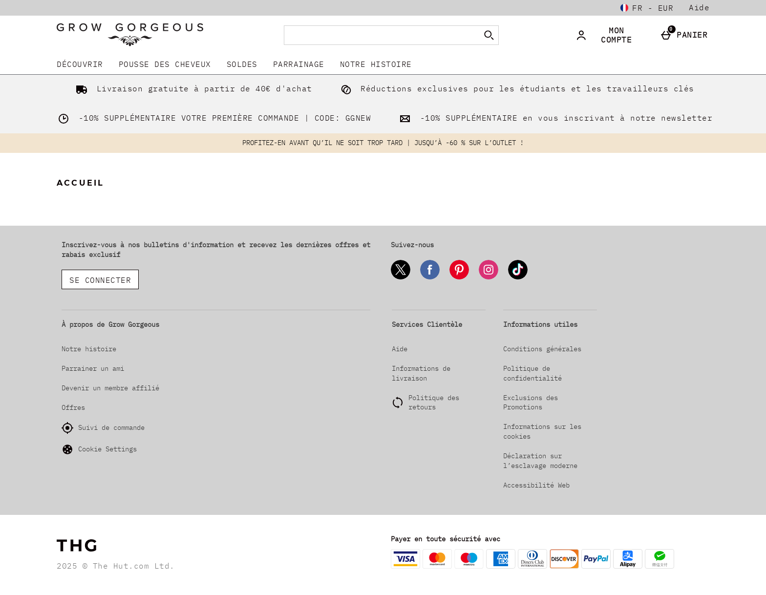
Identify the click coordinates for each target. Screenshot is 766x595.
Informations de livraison (421, 373)
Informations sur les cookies (542, 431)
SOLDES (242, 64)
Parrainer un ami (93, 368)
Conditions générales (542, 348)
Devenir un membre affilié (110, 387)
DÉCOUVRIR (80, 64)
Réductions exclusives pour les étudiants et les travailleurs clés (515, 88)
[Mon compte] (611, 35)
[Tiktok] (518, 277)
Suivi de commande (103, 428)
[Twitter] (400, 277)
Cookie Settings (99, 449)
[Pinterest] (459, 277)
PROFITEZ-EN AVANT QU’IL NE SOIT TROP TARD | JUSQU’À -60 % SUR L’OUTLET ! (383, 142)
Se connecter (100, 280)
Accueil (80, 183)
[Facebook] (430, 277)
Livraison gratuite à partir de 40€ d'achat (192, 88)
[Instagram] (488, 277)
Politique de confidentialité (532, 373)
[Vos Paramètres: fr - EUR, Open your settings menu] (647, 8)
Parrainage (298, 64)
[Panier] (686, 35)
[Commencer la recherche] (489, 35)
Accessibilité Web (536, 485)
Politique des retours (433, 402)
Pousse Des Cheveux (165, 64)
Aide (699, 7)
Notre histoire (376, 64)
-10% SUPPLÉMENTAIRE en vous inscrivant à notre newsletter (553, 118)
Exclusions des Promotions (530, 402)
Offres (73, 407)
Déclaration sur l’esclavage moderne (540, 460)
